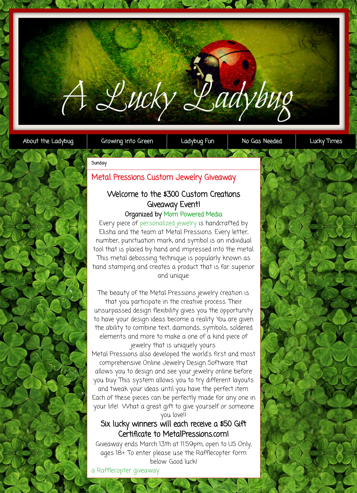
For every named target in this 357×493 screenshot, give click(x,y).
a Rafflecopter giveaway (125, 470)
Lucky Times (326, 141)
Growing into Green (127, 141)
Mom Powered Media (193, 214)
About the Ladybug (48, 141)
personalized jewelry (168, 223)
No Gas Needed (262, 141)
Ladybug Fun (197, 141)
